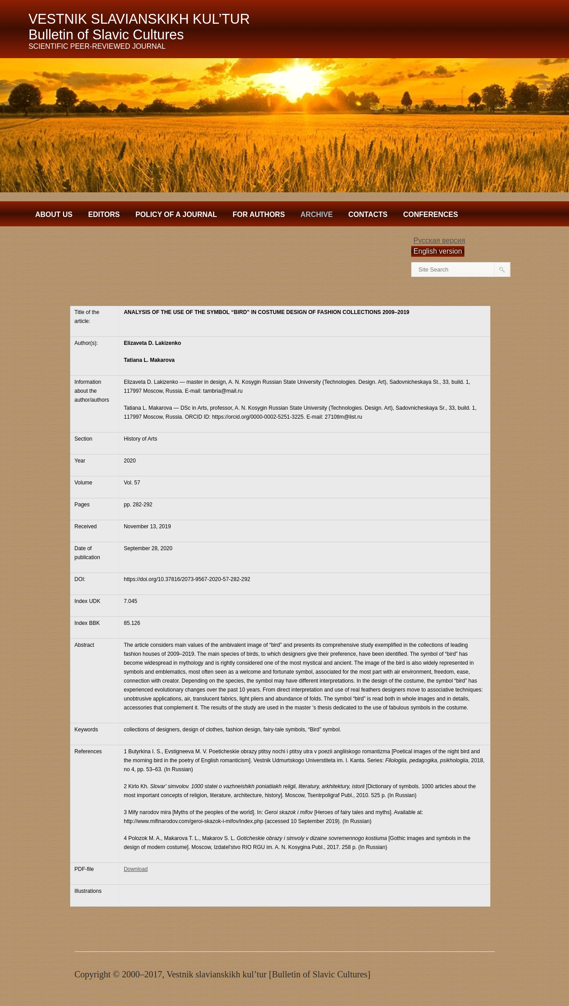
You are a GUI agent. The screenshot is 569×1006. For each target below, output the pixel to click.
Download (136, 869)
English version (437, 251)
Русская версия (439, 240)
